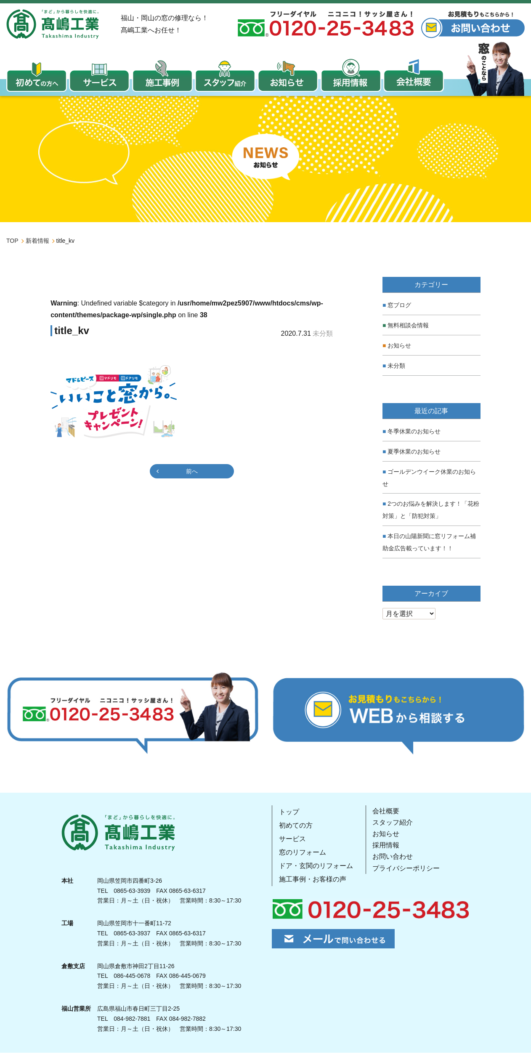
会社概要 (385, 811)
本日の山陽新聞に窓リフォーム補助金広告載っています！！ (429, 543)
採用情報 (385, 846)
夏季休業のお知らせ (414, 452)
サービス (292, 839)
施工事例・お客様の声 (312, 880)
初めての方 (295, 826)
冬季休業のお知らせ (414, 432)
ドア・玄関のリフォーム (316, 866)
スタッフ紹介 (392, 823)
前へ (192, 472)
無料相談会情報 (408, 326)
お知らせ (399, 346)
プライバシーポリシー (405, 869)
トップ (289, 812)
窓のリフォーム (302, 853)
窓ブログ (399, 306)
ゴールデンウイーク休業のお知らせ (429, 478)
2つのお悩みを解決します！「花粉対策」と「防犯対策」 (430, 511)
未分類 (396, 366)
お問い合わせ (392, 857)
